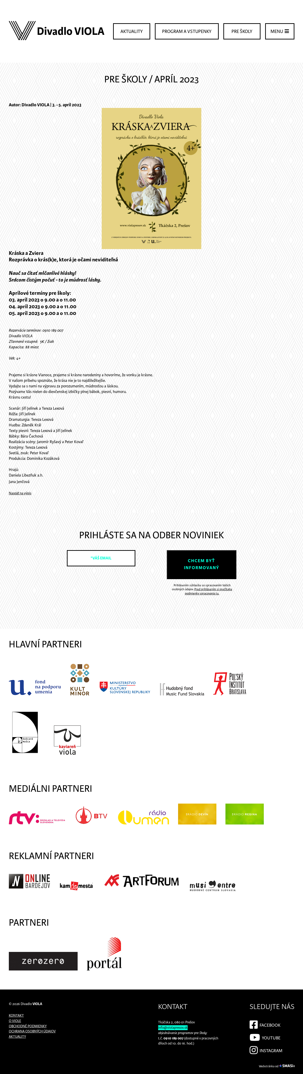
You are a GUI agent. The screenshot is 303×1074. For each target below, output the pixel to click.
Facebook (265, 1024)
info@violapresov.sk (173, 1027)
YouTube (265, 1036)
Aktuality (132, 32)
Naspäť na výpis (20, 493)
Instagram (266, 1049)
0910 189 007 (173, 1038)
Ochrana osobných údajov (32, 1031)
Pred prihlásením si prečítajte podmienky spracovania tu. (208, 591)
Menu (279, 31)
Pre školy (241, 32)
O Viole (15, 1021)
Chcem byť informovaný (201, 564)
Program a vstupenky (187, 32)
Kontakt (16, 1015)
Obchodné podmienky (28, 1026)
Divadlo (31, 1004)
